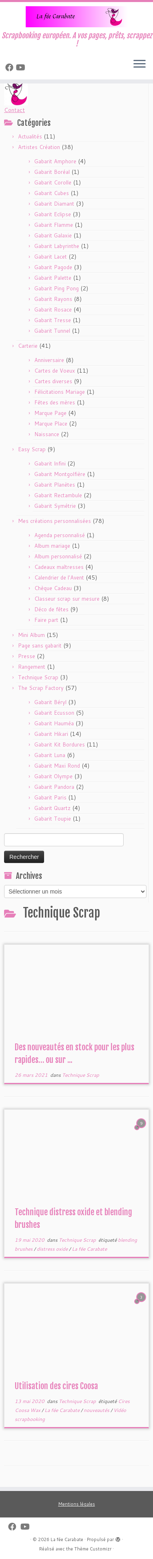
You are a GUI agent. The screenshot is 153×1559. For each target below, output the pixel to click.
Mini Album (31, 635)
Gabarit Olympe (53, 776)
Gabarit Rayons (53, 299)
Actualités (30, 136)
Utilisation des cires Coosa (56, 1386)
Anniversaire (49, 360)
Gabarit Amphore (55, 161)
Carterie (28, 345)
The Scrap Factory (41, 688)
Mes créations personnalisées (54, 521)
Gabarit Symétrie (55, 505)
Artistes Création (39, 147)
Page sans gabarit (40, 645)
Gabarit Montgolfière (59, 474)
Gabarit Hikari (51, 734)
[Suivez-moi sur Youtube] (22, 67)
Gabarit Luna (49, 755)
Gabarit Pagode (53, 267)
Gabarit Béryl (50, 702)
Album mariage (52, 545)
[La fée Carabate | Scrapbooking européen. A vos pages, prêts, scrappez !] (76, 16)
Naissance (46, 434)
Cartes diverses (53, 381)
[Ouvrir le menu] (139, 65)
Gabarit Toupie (52, 818)
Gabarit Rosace (53, 309)
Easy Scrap (32, 449)
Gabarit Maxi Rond (57, 765)
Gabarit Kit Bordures (59, 744)
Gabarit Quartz (52, 808)
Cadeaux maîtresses (59, 567)
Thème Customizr (92, 1549)
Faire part (46, 620)
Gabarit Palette (52, 277)
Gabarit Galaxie (53, 235)
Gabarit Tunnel (52, 330)
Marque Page (50, 413)
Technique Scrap (38, 677)
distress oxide (53, 1248)
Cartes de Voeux (54, 370)
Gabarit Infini (50, 463)
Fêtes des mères (54, 402)
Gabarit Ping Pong (56, 288)
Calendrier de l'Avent (59, 577)
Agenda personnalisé (59, 535)
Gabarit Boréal (52, 172)
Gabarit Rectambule (58, 495)
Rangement (31, 666)
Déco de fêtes (51, 609)
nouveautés (97, 1410)
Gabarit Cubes (51, 193)
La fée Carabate (89, 1248)
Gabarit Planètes (54, 484)
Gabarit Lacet (50, 256)
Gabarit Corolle (52, 182)
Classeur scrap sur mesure (67, 598)
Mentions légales (76, 1504)
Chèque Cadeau (53, 588)
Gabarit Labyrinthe (56, 246)
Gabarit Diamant (54, 203)
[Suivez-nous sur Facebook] (10, 67)
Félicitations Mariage (59, 391)
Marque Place (50, 423)
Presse (26, 656)
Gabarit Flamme (53, 224)
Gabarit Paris (50, 797)
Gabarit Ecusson (54, 712)
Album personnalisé (58, 556)
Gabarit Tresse (52, 320)
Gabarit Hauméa (54, 723)
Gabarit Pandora (54, 786)
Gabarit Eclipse (52, 214)
